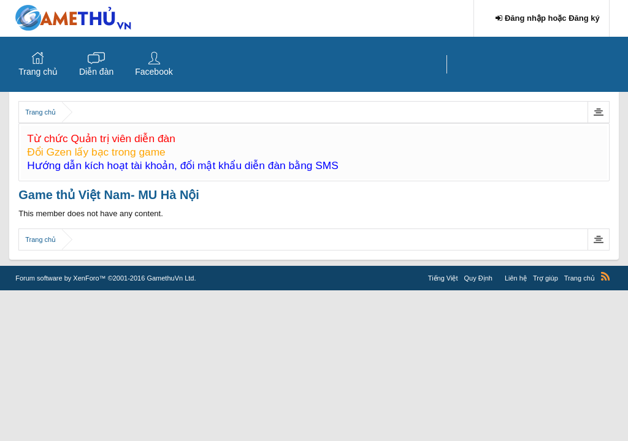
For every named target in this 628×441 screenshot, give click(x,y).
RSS (605, 276)
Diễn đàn (96, 72)
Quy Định (478, 278)
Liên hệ (516, 278)
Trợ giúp (545, 278)
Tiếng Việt (443, 278)
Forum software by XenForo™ (105, 278)
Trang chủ (38, 72)
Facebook (153, 72)
